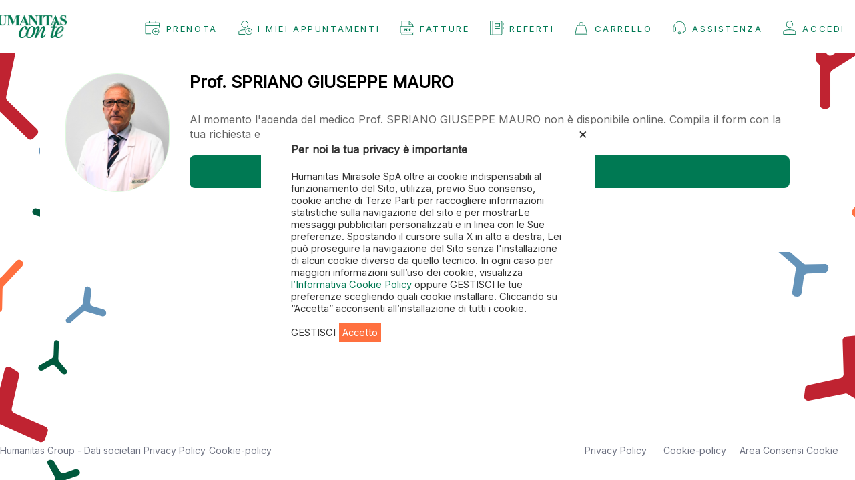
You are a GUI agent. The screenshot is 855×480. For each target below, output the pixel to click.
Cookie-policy (240, 450)
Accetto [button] (360, 333)
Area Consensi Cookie (789, 450)
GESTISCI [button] (313, 333)
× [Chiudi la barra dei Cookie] (583, 133)
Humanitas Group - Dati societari (72, 450)
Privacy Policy (175, 450)
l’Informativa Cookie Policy (352, 285)
